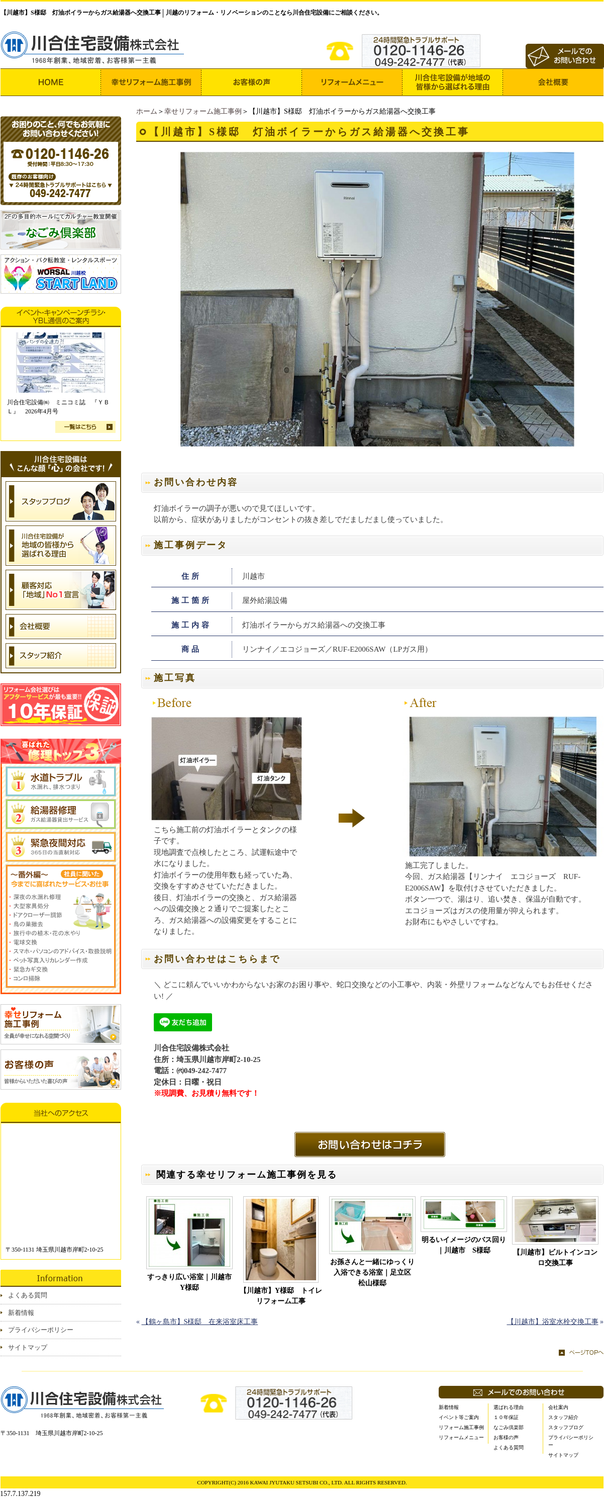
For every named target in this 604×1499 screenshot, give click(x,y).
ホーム (146, 111)
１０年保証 (506, 1417)
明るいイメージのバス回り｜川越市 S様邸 (464, 1245)
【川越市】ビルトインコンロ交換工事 (555, 1258)
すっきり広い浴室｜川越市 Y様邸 (190, 1282)
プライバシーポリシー (40, 1330)
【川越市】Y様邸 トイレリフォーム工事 (281, 1296)
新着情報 (21, 1312)
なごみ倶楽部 (508, 1427)
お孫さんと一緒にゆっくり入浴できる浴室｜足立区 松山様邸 (373, 1272)
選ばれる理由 (508, 1407)
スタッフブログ (565, 1427)
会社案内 (558, 1407)
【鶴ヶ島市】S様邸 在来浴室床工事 (200, 1322)
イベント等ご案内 (459, 1417)
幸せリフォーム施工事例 (203, 111)
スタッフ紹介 (563, 1417)
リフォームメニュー (461, 1437)
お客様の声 (506, 1437)
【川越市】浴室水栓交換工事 (552, 1322)
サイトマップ (27, 1347)
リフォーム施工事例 (461, 1427)
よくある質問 (27, 1295)
